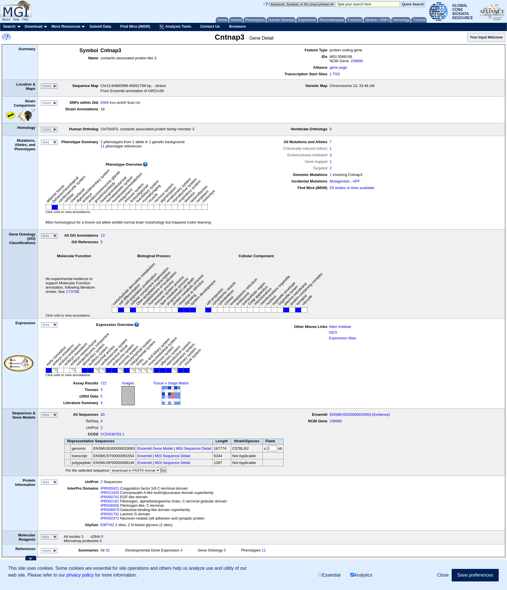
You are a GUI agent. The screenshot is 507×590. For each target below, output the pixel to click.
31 (108, 550)
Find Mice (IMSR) (135, 26)
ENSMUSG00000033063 (350, 414)
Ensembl (144, 456)
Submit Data (100, 26)
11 (102, 146)
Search (9, 26)
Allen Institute (340, 327)
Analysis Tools (175, 26)
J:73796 (72, 291)
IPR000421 (109, 488)
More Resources (65, 26)
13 (102, 235)
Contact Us (210, 26)
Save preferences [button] (475, 575)
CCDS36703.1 (112, 434)
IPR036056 (109, 505)
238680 (357, 61)
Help (16, 19)
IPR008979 (109, 510)
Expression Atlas (342, 338)
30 (102, 414)
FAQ (25, 19)
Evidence (380, 414)
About (6, 19)
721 (103, 383)
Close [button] (443, 575)
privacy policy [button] (80, 575)
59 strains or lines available (352, 188)
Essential (329, 575)
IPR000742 (109, 497)
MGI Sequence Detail (193, 448)
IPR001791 (109, 514)
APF (356, 181)
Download (33, 26)
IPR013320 (109, 492)
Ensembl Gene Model (155, 448)
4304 (104, 102)
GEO (333, 332)
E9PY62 (107, 525)
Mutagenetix (340, 181)
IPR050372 (109, 518)
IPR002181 (109, 501)
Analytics (361, 575)
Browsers (237, 26)
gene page (338, 67)
